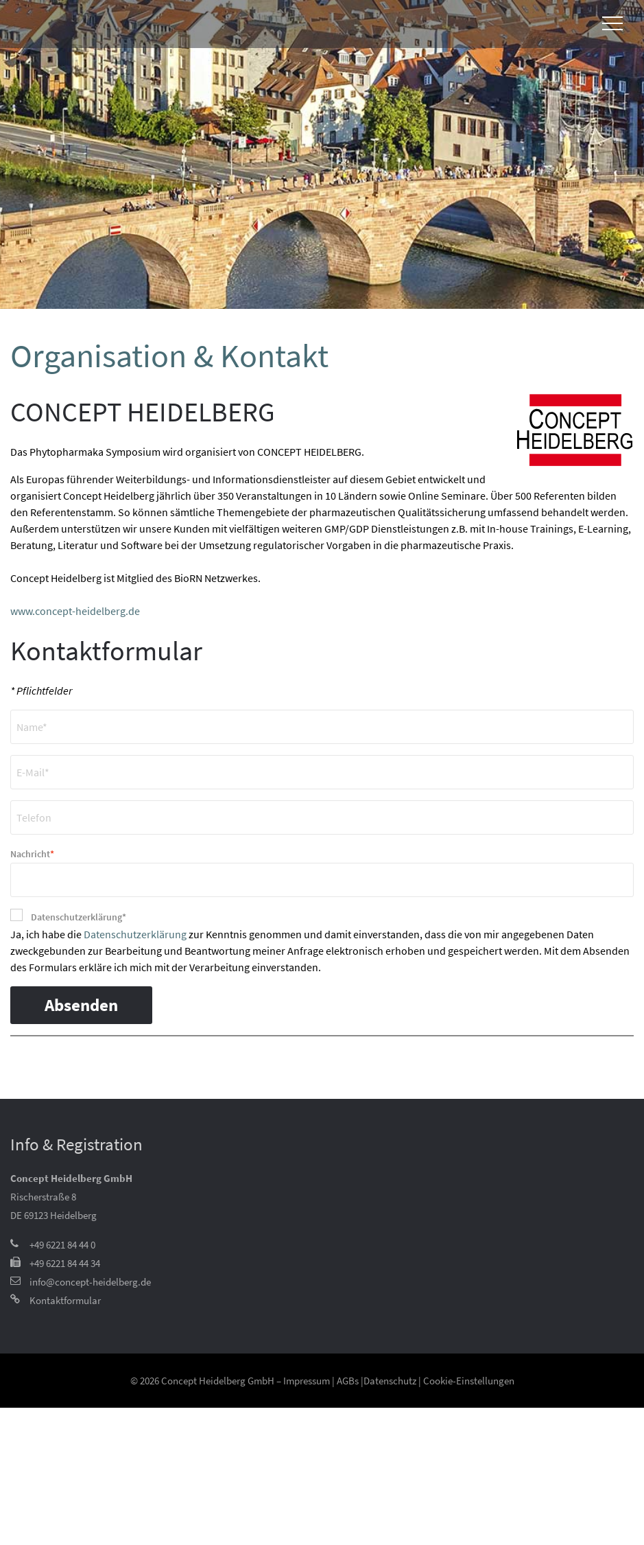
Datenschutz (389, 1380)
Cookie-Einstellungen (468, 1380)
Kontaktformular (65, 1300)
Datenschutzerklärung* (78, 917)
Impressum (306, 1380)
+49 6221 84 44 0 (62, 1244)
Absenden (81, 1005)
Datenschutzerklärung (135, 934)
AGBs (348, 1380)
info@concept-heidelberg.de (90, 1281)
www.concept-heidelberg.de (75, 611)
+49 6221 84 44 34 (64, 1263)
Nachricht (32, 853)
